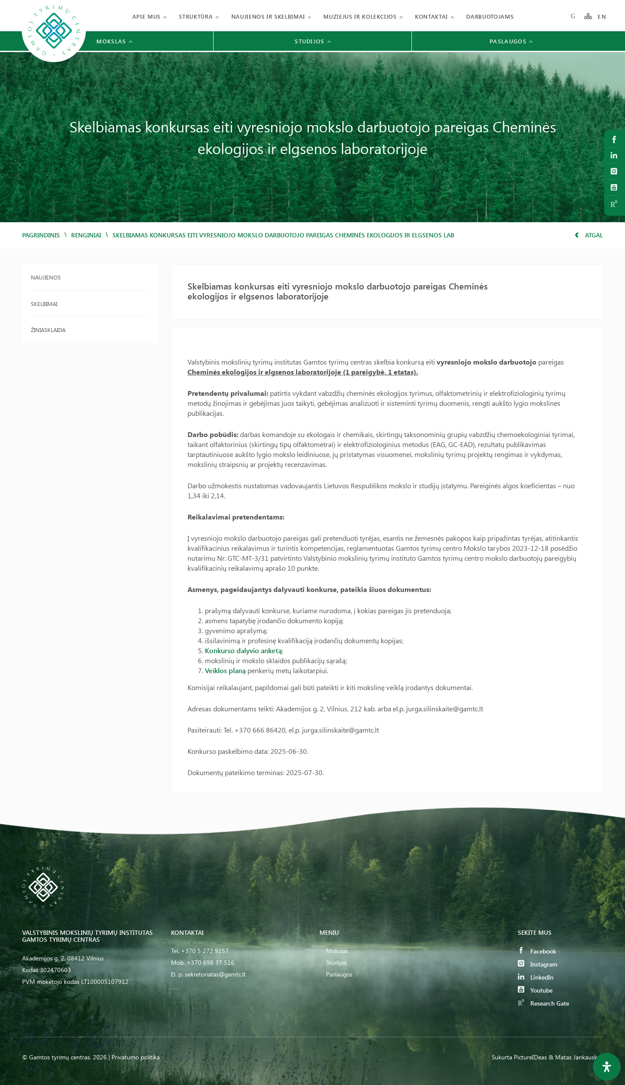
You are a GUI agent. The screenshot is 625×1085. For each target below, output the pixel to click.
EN (602, 16)
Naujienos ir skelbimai (268, 16)
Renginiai (86, 235)
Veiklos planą (225, 670)
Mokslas (337, 951)
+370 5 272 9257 (205, 951)
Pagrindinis (41, 235)
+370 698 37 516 (210, 962)
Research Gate (543, 1003)
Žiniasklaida (48, 329)
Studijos (336, 962)
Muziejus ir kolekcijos (359, 16)
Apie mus (146, 16)
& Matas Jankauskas (576, 1057)
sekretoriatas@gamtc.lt (215, 974)
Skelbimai (44, 303)
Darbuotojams (489, 16)
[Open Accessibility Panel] (607, 1067)
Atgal (589, 235)
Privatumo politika (136, 1057)
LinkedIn (535, 977)
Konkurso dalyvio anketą (243, 650)
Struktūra (196, 16)
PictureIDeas (530, 1057)
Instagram (537, 964)
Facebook (537, 951)
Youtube (535, 990)
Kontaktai (431, 16)
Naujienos (46, 277)
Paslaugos (339, 974)
